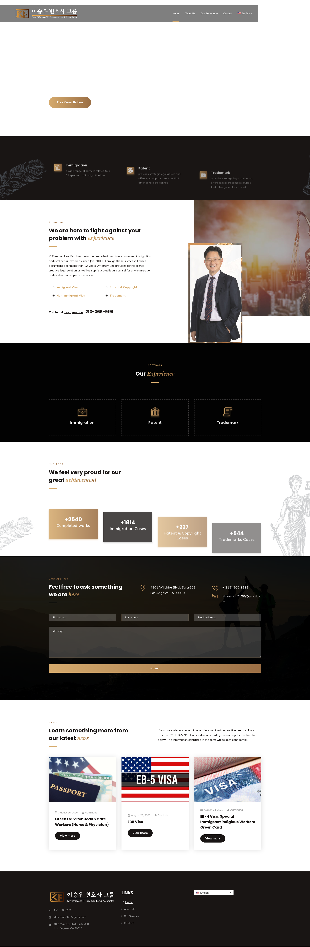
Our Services (208, 13)
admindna (91, 812)
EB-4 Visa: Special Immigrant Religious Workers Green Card (227, 822)
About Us (190, 13)
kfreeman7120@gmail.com (241, 599)
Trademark (117, 295)
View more (67, 836)
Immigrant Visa (67, 287)
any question (73, 312)
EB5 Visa (135, 821)
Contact (227, 13)
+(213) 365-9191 (235, 587)
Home (176, 13)
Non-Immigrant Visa (70, 295)
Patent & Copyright (123, 287)
